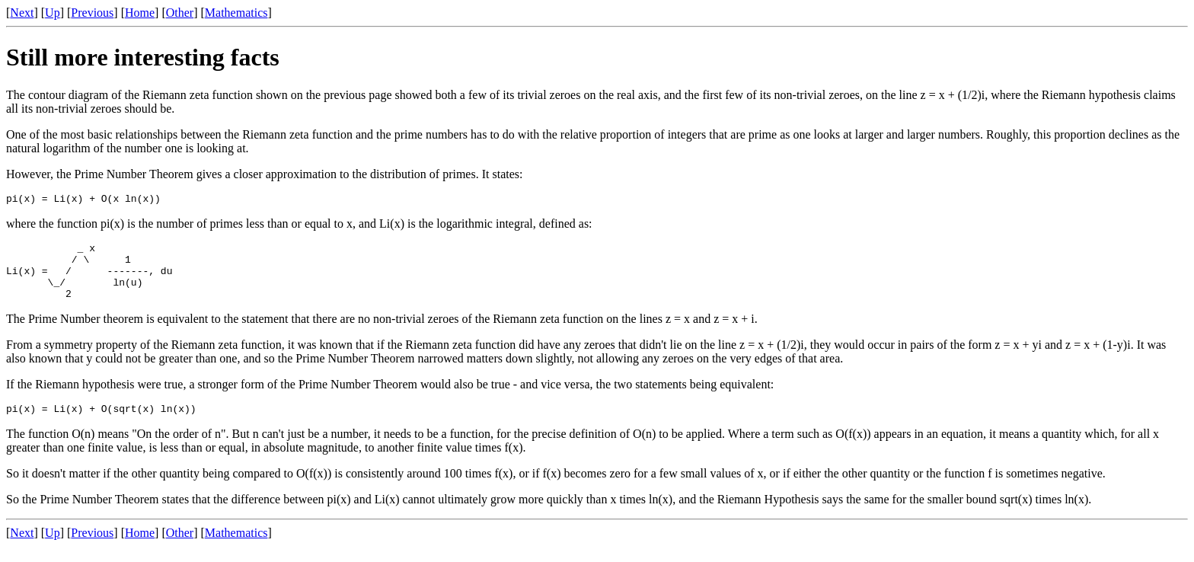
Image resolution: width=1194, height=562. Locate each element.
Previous (92, 12)
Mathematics (236, 12)
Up (52, 12)
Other (179, 12)
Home (140, 12)
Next (22, 12)
